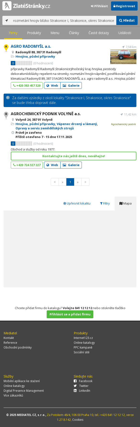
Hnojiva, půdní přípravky (35, 56)
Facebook (83, 381)
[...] (64, 20)
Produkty (34, 32)
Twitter (81, 386)
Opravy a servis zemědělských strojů (45, 128)
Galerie (71, 85)
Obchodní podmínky (18, 347)
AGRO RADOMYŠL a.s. (31, 46)
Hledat (127, 20)
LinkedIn (82, 391)
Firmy (13, 32)
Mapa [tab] (125, 203)
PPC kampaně (83, 347)
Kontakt (9, 338)
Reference (10, 343)
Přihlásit (99, 6)
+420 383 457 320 (26, 85)
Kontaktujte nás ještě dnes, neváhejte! (73, 156)
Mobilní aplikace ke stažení (22, 381)
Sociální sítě (82, 352)
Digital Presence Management (24, 391)
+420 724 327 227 (26, 165)
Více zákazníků (13, 395)
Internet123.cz (83, 338)
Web (52, 85)
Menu (54, 32)
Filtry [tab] (105, 203)
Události (124, 32)
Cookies (77, 420)
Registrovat (124, 6)
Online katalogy (84, 343)
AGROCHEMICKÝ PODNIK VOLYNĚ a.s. (46, 113)
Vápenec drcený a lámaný (77, 124)
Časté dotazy (99, 32)
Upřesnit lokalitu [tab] (76, 203)
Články (74, 32)
